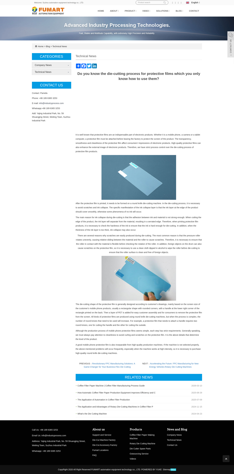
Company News (43, 65)
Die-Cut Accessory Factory (104, 445)
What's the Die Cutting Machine (92, 414)
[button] (118, 11)
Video (146, 11)
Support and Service (101, 435)
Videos (133, 459)
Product (130, 11)
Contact (194, 11)
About (114, 11)
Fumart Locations (100, 450)
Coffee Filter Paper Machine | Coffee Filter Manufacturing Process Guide (111, 385)
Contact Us (172, 445)
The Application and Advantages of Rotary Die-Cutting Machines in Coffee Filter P (115, 407)
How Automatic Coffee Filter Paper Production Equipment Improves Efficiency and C (117, 392)
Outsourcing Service (139, 454)
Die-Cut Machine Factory (104, 440)
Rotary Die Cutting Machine (142, 443)
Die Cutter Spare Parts (140, 448)
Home (101, 11)
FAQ (94, 455)
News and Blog (177, 429)
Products (136, 429)
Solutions (163, 11)
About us (98, 429)
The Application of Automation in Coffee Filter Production (104, 400)
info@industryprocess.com (51, 103)
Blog (179, 11)
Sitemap (166, 469)
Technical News (59, 46)
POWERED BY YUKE (151, 469)
